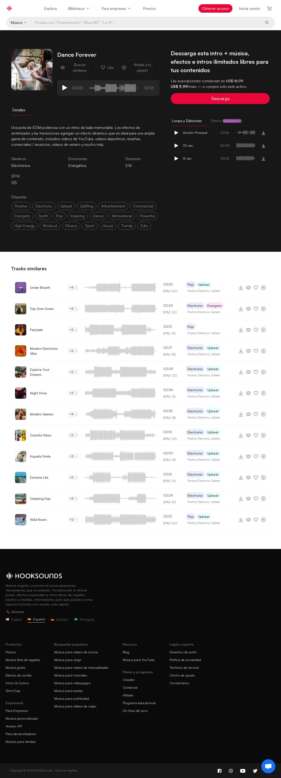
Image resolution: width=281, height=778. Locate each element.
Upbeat (203, 284)
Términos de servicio (184, 667)
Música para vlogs (67, 660)
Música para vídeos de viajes (75, 706)
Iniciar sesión (249, 8)
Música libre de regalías (23, 660)
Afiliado (128, 695)
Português (84, 619)
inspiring (78, 216)
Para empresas (116, 8)
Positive (191, 291)
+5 (73, 477)
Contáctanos (179, 683)
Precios (149, 8)
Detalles (18, 110)
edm (144, 225)
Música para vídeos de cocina (76, 652)
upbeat (66, 206)
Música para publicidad (71, 698)
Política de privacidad (185, 660)
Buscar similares (73, 67)
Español (36, 619)
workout (50, 225)
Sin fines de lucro (135, 711)
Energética (77, 165)
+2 (73, 329)
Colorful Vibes (40, 435)
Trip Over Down (42, 309)
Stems (226, 120)
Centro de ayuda (182, 675)
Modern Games (41, 414)
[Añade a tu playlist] (263, 287)
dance (98, 216)
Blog (126, 652)
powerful (147, 216)
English (14, 619)
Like (107, 67)
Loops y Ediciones (187, 120)
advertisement (113, 206)
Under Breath (40, 287)
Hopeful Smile (40, 456)
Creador (129, 680)
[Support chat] (268, 766)
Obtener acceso (215, 8)
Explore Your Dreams (39, 372)
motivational (122, 216)
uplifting (86, 206)
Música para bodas (68, 691)
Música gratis (15, 667)
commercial (143, 206)
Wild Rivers (38, 520)
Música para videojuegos (72, 683)
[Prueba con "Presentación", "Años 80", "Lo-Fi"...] (146, 22)
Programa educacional (139, 703)
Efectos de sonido (19, 675)
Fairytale (36, 330)
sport (89, 225)
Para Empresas (17, 711)
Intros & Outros (17, 683)
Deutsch (59, 619)
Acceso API (14, 726)
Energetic (214, 306)
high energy (24, 225)
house (107, 225)
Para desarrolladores (21, 734)
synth (43, 216)
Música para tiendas (21, 742)
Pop (191, 284)
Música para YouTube (139, 660)
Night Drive (38, 393)
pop (59, 216)
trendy (127, 225)
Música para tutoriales (70, 675)
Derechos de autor (183, 652)
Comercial (130, 687)
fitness (71, 225)
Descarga (220, 98)
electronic (43, 206)
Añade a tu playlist (136, 67)
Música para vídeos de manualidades (81, 667)
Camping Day (40, 498)
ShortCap (13, 691)
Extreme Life (39, 477)
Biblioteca (79, 8)
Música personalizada (22, 718)
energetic (22, 216)
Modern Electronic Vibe (44, 350)
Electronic (204, 291)
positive (20, 206)
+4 (73, 287)
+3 (73, 393)
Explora (50, 8)
